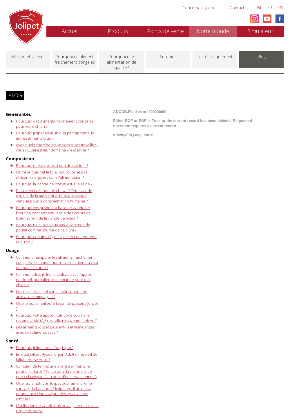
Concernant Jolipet (199, 7)
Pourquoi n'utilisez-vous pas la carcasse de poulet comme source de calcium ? (53, 227)
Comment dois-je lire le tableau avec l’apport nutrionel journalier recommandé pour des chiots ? (54, 279)
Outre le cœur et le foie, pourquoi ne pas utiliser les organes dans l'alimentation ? (51, 174)
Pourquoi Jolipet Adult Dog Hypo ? (44, 347)
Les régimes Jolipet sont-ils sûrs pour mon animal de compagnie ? (51, 294)
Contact (237, 7)
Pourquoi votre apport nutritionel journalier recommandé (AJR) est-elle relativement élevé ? (56, 318)
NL (259, 7)
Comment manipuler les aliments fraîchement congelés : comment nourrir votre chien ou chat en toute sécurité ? (57, 262)
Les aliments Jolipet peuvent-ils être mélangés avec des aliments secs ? (55, 329)
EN (280, 7)
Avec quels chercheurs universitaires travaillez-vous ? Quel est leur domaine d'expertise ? (56, 147)
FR (270, 7)
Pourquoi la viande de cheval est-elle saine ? (54, 184)
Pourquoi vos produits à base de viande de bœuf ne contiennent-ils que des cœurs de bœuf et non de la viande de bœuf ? (53, 213)
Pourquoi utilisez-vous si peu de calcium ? (52, 165)
